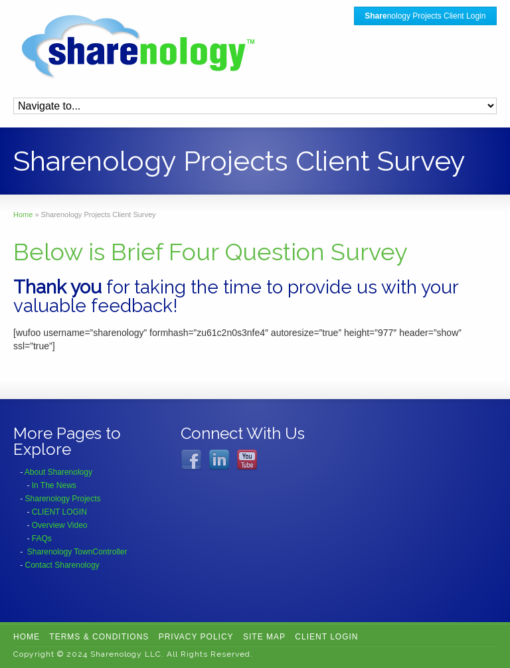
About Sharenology (58, 472)
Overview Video (60, 525)
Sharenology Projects (63, 498)
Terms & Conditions (99, 636)
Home (26, 636)
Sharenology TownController (77, 551)
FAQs (42, 538)
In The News (54, 485)
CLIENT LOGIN (59, 512)
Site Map (264, 636)
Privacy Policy (196, 636)
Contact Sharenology (62, 565)
